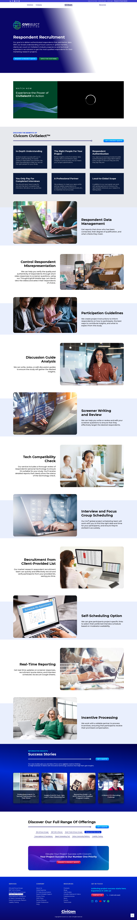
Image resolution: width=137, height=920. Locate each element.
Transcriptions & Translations (43, 836)
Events (66, 900)
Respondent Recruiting (93, 832)
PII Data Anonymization (43, 892)
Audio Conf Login (102, 1)
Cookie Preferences (42, 902)
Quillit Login (110, 1)
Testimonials (67, 902)
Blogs (65, 890)
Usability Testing (97, 836)
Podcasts (66, 888)
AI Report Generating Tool (17, 898)
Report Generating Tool (62, 836)
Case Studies (68, 892)
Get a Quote (102, 759)
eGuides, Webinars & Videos (72, 894)
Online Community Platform (81, 836)
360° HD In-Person (56, 832)
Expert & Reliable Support (44, 894)
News (65, 898)
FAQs (38, 904)
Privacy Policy (40, 896)
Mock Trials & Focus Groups (73, 832)
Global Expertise (41, 890)
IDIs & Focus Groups (42, 832)
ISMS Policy (40, 898)
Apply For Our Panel (92, 1)
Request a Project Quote (120, 1)
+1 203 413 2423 (114, 895)
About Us (39, 888)
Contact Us (97, 895)
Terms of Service (41, 900)
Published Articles (69, 896)
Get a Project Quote (113, 140)
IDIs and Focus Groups (16, 888)
